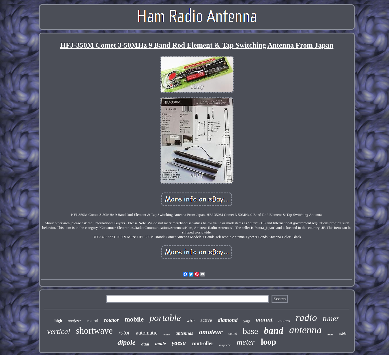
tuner (331, 318)
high (58, 321)
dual (145, 344)
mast (330, 334)
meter (246, 341)
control (92, 321)
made (160, 343)
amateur (211, 332)
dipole (126, 342)
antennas (184, 333)
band (273, 330)
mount (264, 319)
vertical (58, 331)
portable (165, 318)
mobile (133, 319)
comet (233, 334)
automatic (147, 333)
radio (306, 317)
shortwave (94, 331)
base (250, 331)
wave (166, 334)
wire (190, 320)
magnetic (225, 345)
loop (268, 341)
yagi (246, 321)
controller (203, 343)
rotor (124, 332)
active (206, 320)
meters (284, 320)
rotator (111, 320)
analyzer (74, 321)
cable (342, 334)
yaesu (179, 342)
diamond (228, 320)
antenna (305, 330)
